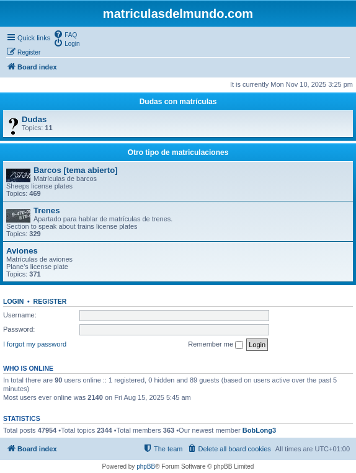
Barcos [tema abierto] (75, 170)
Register (50, 301)
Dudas (34, 119)
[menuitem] (65, 34)
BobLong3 (259, 430)
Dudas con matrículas (178, 101)
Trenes (46, 210)
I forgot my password (34, 344)
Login (13, 301)
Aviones (22, 250)
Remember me (215, 344)
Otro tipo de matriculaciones (178, 152)
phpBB (145, 466)
